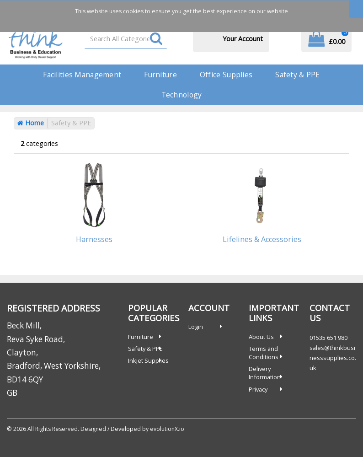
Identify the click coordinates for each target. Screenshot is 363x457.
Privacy (258, 389)
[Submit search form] (156, 39)
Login (195, 327)
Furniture (160, 75)
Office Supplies (226, 75)
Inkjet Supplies (148, 360)
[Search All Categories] (126, 38)
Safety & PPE (297, 75)
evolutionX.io (167, 429)
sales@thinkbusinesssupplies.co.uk (333, 358)
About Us (261, 337)
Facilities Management (82, 75)
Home (30, 122)
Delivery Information (265, 373)
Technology (181, 95)
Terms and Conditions (263, 352)
